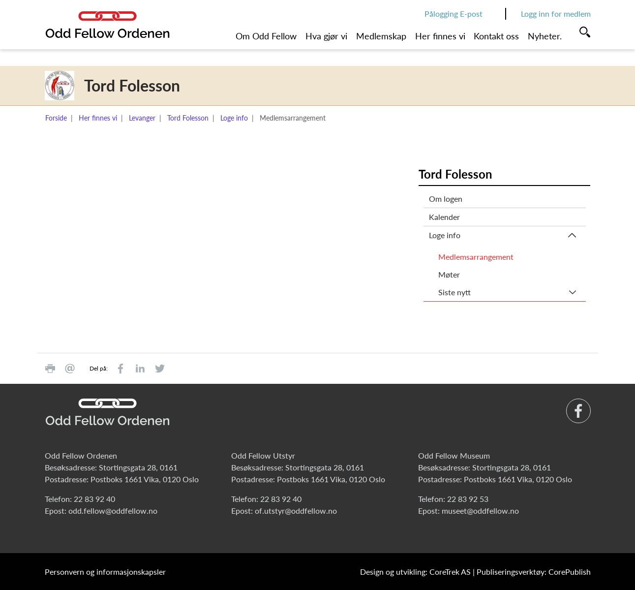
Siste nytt (454, 292)
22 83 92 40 (94, 498)
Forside (56, 118)
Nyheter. (545, 36)
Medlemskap (381, 36)
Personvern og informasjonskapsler (105, 571)
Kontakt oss (496, 36)
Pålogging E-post (453, 13)
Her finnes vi (440, 36)
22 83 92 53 (467, 498)
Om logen (445, 198)
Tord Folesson (188, 118)
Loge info (234, 118)
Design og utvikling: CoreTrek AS (415, 571)
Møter (449, 274)
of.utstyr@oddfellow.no (296, 510)
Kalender (444, 216)
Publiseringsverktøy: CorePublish (534, 571)
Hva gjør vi (326, 36)
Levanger (142, 118)
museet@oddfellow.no (480, 510)
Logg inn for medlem (556, 13)
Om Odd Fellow (266, 36)
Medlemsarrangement (476, 256)
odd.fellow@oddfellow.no (112, 510)
